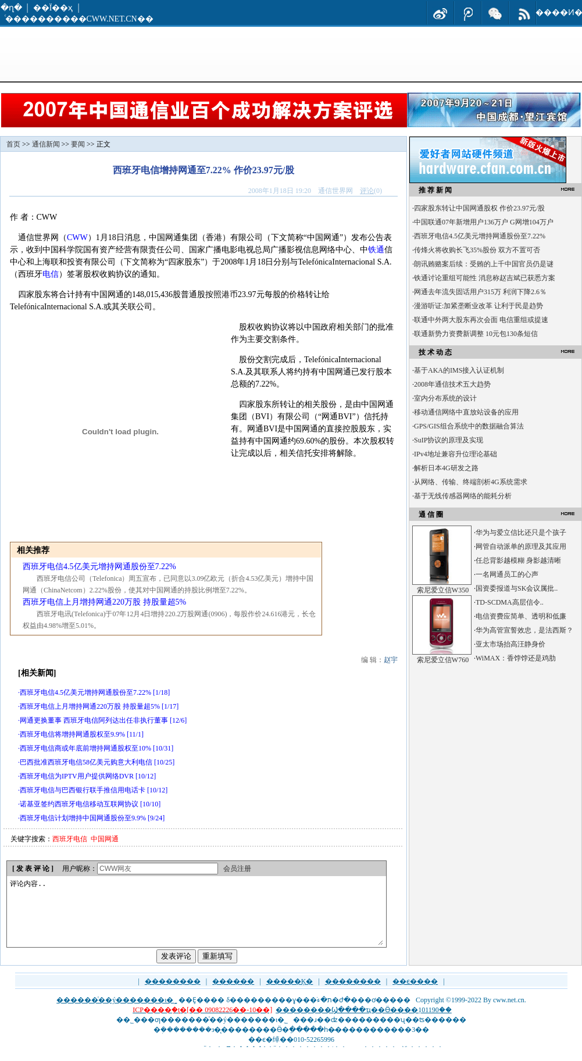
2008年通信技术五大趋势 (452, 384)
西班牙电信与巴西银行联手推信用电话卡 (82, 790)
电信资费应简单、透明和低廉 (521, 616)
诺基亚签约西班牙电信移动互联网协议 (79, 804)
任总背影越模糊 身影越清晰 (518, 560)
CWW (77, 237)
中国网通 (105, 839)
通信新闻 (46, 144)
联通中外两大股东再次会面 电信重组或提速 (481, 320)
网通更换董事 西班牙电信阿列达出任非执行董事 (94, 720)
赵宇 (391, 660)
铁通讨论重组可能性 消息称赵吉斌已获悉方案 (484, 278)
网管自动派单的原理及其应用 (521, 546)
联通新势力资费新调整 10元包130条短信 (476, 334)
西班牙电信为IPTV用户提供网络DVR (77, 776)
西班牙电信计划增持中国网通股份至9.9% (83, 818)
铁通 (376, 249)
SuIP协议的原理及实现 (448, 440)
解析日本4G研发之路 (446, 468)
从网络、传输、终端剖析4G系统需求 (470, 482)
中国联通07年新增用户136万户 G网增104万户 (484, 222)
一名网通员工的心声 (507, 574)
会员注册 (237, 868)
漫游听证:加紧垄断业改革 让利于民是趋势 (478, 306)
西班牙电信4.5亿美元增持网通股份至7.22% (99, 566)
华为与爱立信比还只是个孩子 (521, 532)
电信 (50, 274)
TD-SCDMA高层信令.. (510, 602)
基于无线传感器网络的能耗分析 (463, 496)
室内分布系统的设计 (445, 398)
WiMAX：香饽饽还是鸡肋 (516, 658)
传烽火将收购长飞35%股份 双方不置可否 (477, 250)
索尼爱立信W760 (443, 660)
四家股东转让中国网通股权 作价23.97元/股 (479, 208)
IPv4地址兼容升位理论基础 (455, 454)
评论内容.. (196, 918)
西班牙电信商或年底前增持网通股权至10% (85, 748)
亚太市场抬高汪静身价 (510, 644)
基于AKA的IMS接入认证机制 (459, 370)
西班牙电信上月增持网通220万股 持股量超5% (104, 602)
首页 (13, 144)
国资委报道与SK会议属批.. (517, 588)
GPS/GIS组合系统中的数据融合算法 (469, 426)
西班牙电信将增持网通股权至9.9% (72, 734)
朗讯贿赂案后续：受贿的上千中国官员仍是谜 (484, 264)
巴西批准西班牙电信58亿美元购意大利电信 (86, 762)
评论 (367, 191)
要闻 (78, 144)
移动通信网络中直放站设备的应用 (466, 412)
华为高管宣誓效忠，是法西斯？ (524, 630)
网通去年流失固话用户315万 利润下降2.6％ (480, 292)
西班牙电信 (69, 839)
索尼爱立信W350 (443, 590)
